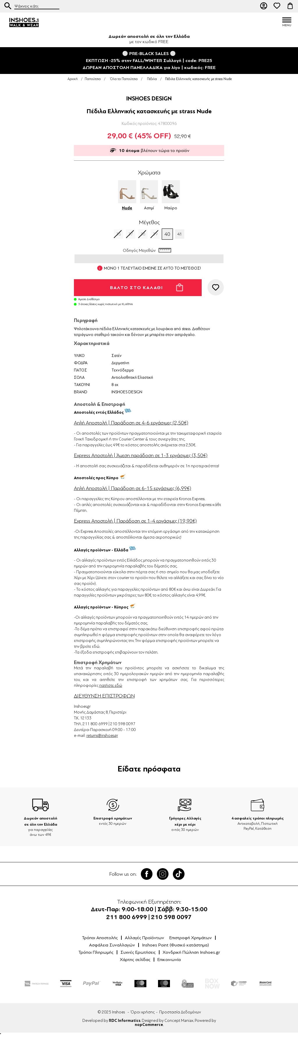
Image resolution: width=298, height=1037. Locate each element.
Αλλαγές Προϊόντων (144, 937)
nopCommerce (149, 1024)
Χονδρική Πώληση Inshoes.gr (191, 952)
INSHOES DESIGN (149, 98)
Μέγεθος (149, 222)
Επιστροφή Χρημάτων (190, 937)
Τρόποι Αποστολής (100, 937)
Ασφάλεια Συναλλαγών (112, 945)
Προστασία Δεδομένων (180, 1012)
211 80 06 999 (250, 5)
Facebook (146, 874)
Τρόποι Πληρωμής (95, 952)
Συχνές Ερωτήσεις (138, 952)
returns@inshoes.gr (102, 735)
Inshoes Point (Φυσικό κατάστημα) (175, 945)
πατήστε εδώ (110, 685)
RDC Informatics (124, 1020)
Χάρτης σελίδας (135, 959)
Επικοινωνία (169, 959)
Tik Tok (179, 874)
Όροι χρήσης (143, 1012)
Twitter (162, 874)
